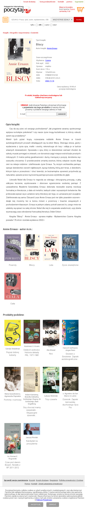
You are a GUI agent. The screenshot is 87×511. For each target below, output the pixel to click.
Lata (51, 265)
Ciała (12, 303)
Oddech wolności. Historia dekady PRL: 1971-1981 (31, 352)
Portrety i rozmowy (12, 400)
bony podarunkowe (47, 2)
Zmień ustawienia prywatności (50, 484)
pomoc (69, 2)
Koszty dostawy (42, 480)
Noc (51, 353)
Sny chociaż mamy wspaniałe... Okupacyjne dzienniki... (32, 411)
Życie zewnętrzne (70, 265)
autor (47, 25)
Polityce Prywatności (44, 500)
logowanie (79, 2)
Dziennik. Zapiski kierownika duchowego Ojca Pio (70, 403)
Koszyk (32, 480)
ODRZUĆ (52, 505)
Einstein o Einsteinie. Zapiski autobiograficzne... (70, 356)
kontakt (61, 2)
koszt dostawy (29, 2)
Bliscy (32, 265)
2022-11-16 (49, 81)
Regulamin (54, 480)
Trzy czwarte (51, 399)
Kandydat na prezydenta (32, 442)
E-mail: (23, 114)
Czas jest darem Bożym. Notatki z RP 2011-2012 (12, 465)
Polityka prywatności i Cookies (71, 480)
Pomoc (27, 484)
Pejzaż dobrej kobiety (12, 353)
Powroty (12, 265)
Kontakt (34, 484)
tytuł (55, 25)
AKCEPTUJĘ (35, 505)
